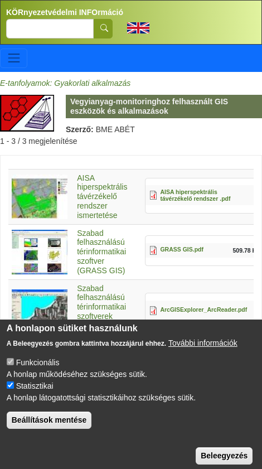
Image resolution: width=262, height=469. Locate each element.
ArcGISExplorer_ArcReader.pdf (203, 309)
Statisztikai (35, 396)
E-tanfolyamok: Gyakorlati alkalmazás (65, 83)
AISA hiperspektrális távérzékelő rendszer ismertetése (102, 196)
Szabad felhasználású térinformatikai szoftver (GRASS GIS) (101, 252)
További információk (202, 353)
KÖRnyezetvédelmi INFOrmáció (64, 12)
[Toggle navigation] (13, 58)
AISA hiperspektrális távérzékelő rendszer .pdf (195, 195)
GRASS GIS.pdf (181, 249)
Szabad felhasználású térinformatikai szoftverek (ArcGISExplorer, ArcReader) (106, 312)
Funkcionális (38, 373)
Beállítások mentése (49, 430)
